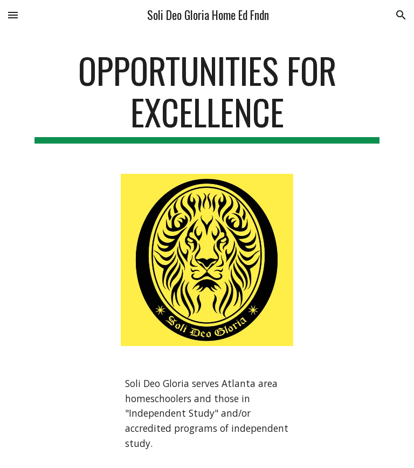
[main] (206, 96)
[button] (13, 15)
